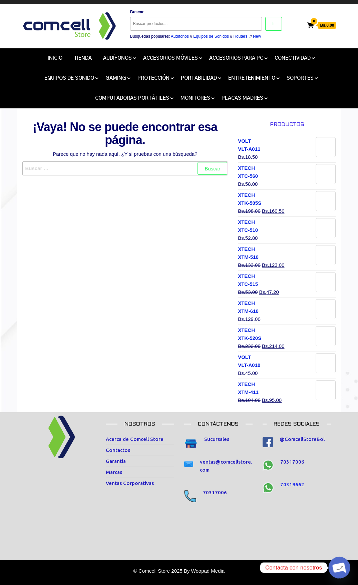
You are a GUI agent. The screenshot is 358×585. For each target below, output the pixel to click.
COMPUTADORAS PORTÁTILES (132, 98)
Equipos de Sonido (69, 78)
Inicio (55, 58)
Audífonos (180, 36)
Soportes (300, 78)
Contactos (118, 450)
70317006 (215, 492)
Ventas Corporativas (130, 483)
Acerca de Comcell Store (134, 439)
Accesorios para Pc (236, 58)
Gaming (115, 78)
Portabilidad (199, 78)
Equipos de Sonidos (211, 36)
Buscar (137, 12)
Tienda (83, 58)
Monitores (195, 98)
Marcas (114, 472)
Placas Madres (242, 98)
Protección (153, 78)
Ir (273, 23)
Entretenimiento (251, 78)
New (257, 36)
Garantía (116, 461)
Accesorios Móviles (170, 58)
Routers (240, 36)
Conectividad (293, 58)
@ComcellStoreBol (302, 439)
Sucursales (216, 439)
